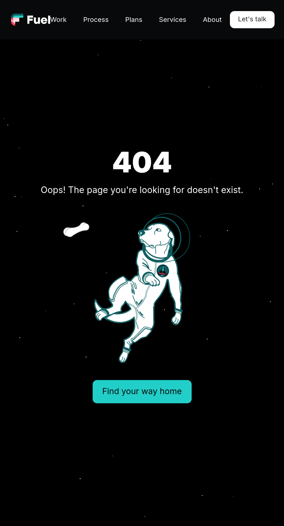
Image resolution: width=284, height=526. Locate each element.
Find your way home (142, 391)
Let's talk (252, 19)
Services (172, 20)
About (212, 20)
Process (95, 20)
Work (58, 20)
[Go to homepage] (30, 20)
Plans (133, 20)
